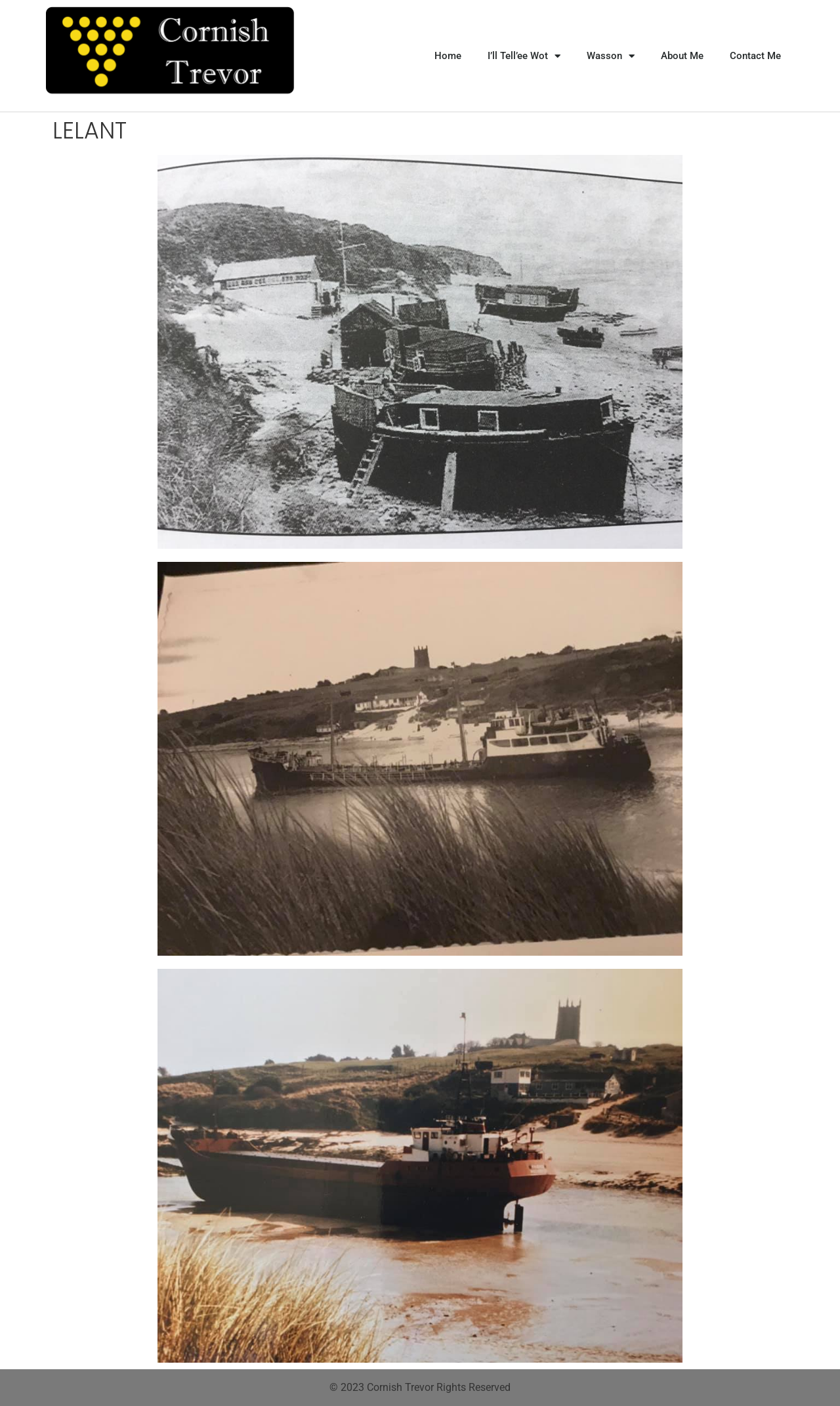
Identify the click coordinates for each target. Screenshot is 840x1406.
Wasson (611, 56)
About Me (682, 56)
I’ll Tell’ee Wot (524, 56)
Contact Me (755, 56)
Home (447, 56)
